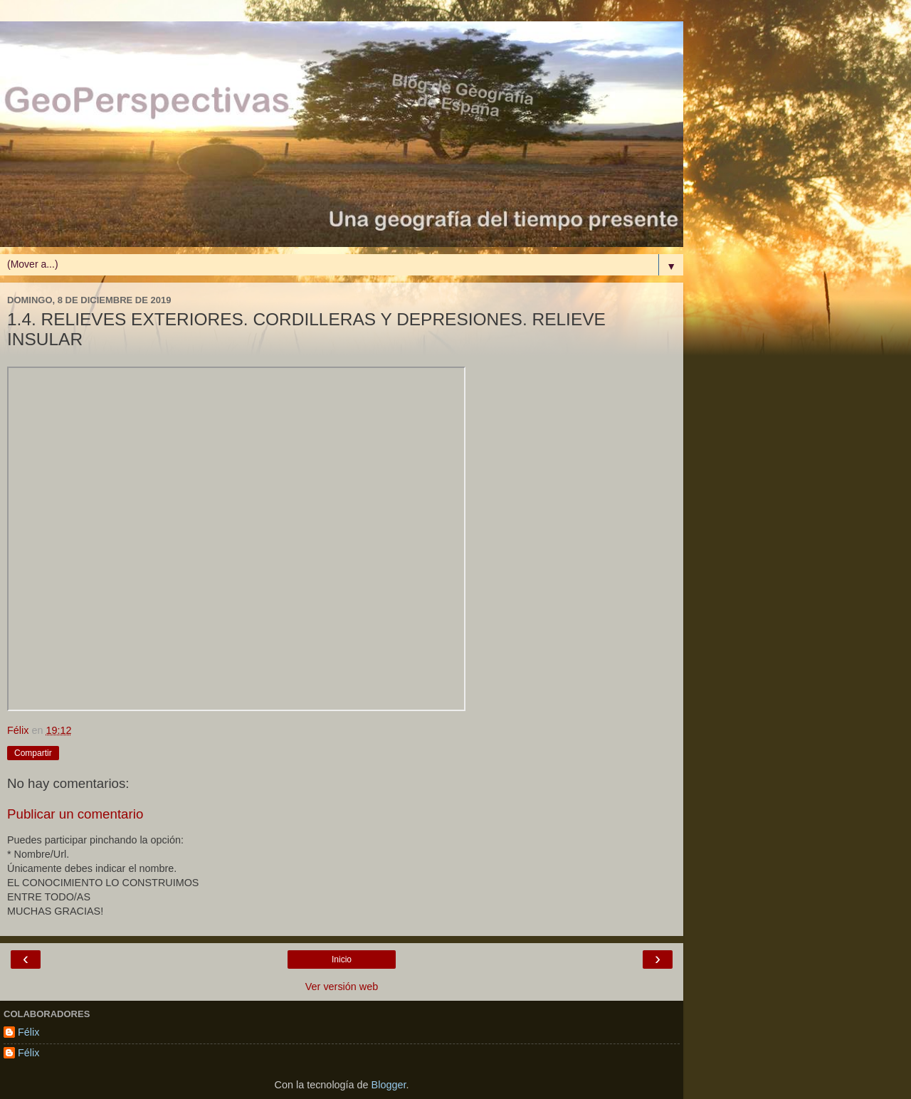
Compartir (33, 753)
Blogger (389, 1084)
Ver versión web (341, 986)
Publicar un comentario (75, 813)
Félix (28, 1032)
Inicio (342, 959)
